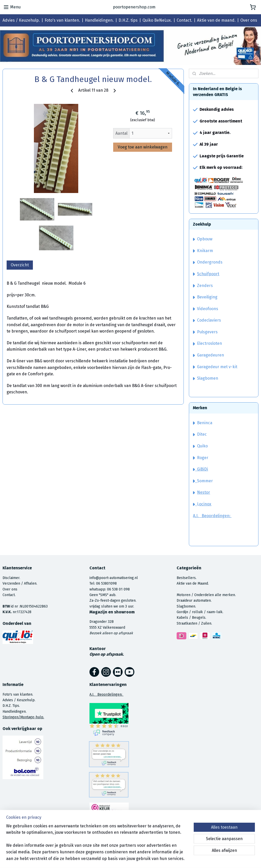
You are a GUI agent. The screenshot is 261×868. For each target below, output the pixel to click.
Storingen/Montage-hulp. (23, 717)
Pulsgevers (205, 331)
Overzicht (20, 265)
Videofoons (205, 308)
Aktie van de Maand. (193, 583)
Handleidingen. (99, 20)
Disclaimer (11, 578)
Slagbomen (207, 378)
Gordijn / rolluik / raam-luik (200, 612)
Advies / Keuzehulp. (21, 20)
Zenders (203, 285)
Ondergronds (208, 262)
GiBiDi (200, 469)
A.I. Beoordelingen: (212, 515)
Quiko (202, 446)
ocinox (205, 504)
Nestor (203, 492)
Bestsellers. (187, 578)
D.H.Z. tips (128, 20)
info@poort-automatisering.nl (113, 578)
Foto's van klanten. (62, 20)
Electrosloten (207, 343)
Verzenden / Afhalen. (20, 583)
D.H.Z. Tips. (11, 706)
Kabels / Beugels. (191, 617)
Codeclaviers (207, 320)
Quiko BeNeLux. (157, 20)
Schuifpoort (208, 273)
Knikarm (203, 250)
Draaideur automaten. (194, 600)
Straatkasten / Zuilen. (194, 623)
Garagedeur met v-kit (215, 366)
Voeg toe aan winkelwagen (142, 147)
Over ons (248, 20)
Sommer (205, 480)
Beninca (204, 422)
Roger (202, 457)
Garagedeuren (208, 355)
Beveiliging (205, 297)
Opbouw (202, 239)
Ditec (202, 434)
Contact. (184, 20)
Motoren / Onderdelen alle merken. (206, 595)
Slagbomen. (186, 606)
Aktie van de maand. (216, 20)
